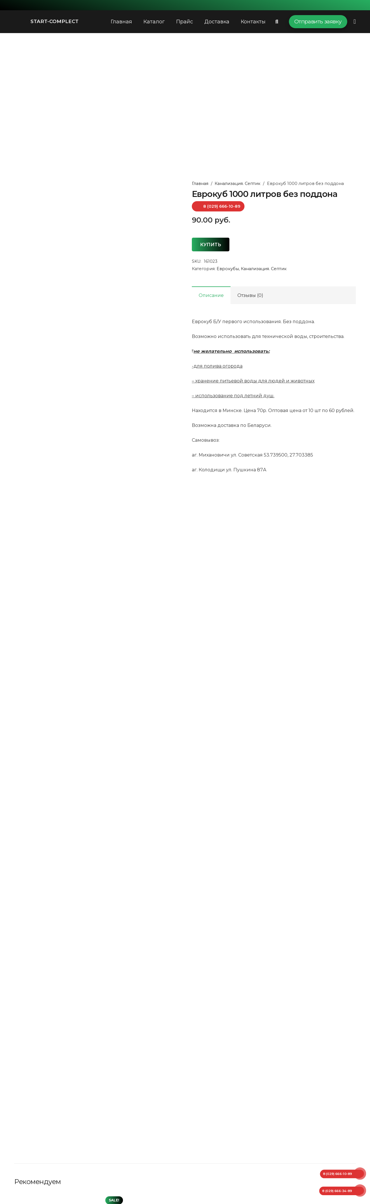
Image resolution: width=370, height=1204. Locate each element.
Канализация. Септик (237, 183)
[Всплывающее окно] (354, 21)
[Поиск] (277, 21)
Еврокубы (228, 268)
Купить (210, 244)
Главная (200, 183)
